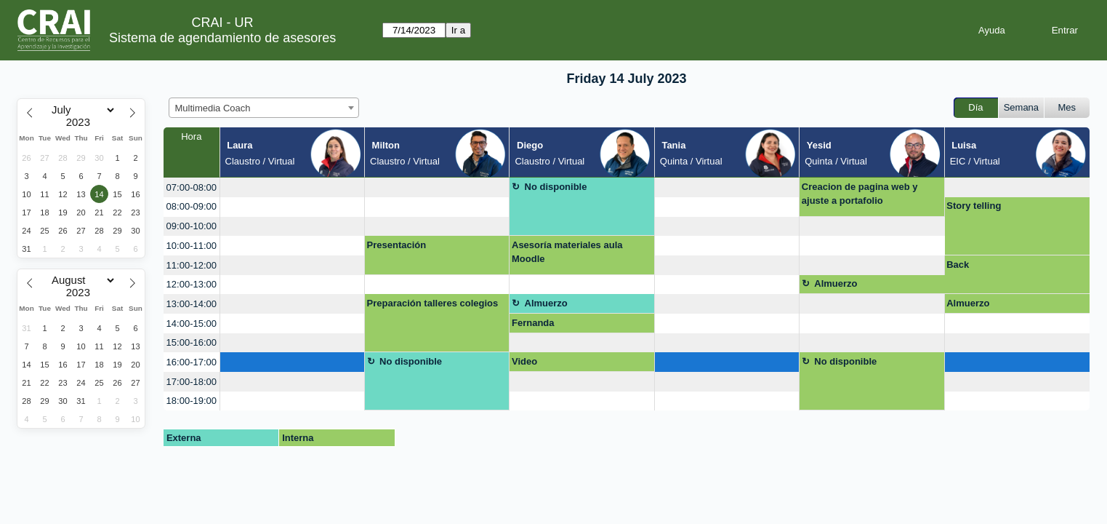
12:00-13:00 (191, 284)
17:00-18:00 (191, 381)
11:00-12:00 (191, 265)
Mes (1067, 107)
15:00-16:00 (191, 342)
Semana (1021, 107)
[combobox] (264, 108)
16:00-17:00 (191, 362)
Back (957, 264)
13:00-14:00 (191, 303)
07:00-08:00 (191, 187)
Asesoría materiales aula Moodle (567, 252)
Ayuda (991, 30)
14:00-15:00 (191, 323)
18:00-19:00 (191, 400)
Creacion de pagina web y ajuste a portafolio (860, 194)
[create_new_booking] (292, 187)
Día (975, 107)
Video (524, 361)
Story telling (973, 205)
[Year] (81, 122)
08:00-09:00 (191, 206)
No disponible (556, 186)
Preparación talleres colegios (433, 303)
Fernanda (533, 322)
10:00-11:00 (191, 245)
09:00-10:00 (191, 226)
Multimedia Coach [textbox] (213, 108)
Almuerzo (835, 283)
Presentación (397, 244)
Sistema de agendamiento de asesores (222, 38)
